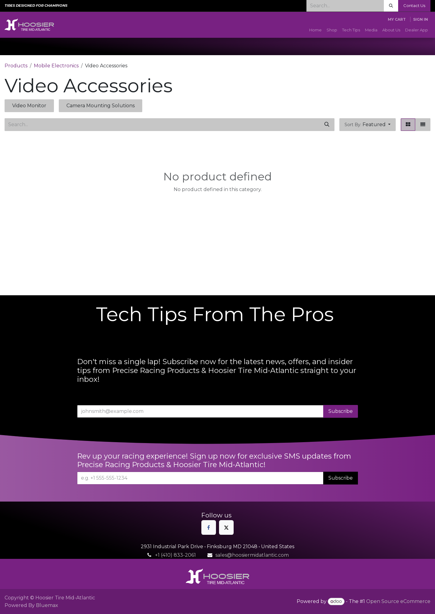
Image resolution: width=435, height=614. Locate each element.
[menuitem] (315, 30)
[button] (367, 124)
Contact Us (414, 5)
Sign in (420, 19)
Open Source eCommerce (398, 601)
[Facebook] (208, 527)
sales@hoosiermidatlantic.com (252, 555)
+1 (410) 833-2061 (175, 555)
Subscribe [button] (340, 411)
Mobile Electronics (56, 66)
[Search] (391, 6)
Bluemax (47, 605)
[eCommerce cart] (396, 19)
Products (16, 66)
